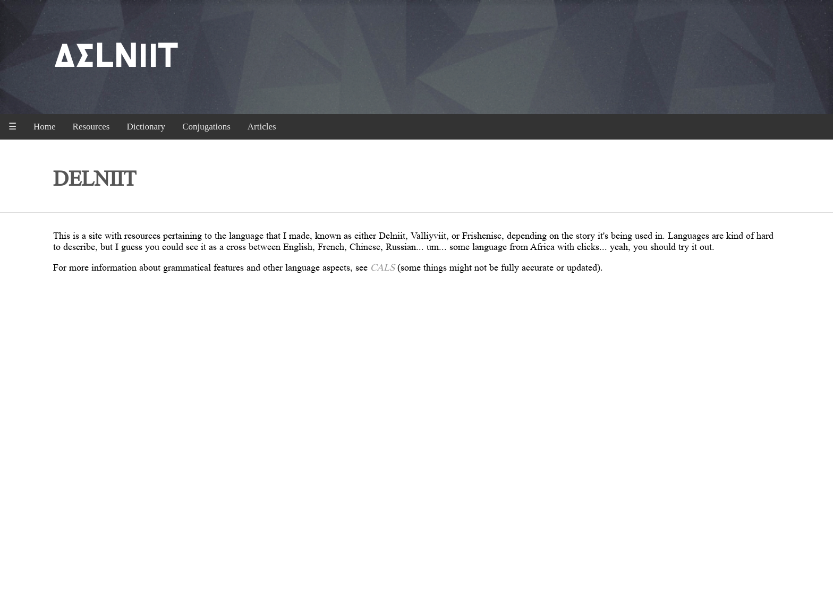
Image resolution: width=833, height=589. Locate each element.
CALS (382, 267)
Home (44, 127)
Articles (262, 127)
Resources (91, 127)
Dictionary (145, 127)
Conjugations (206, 127)
